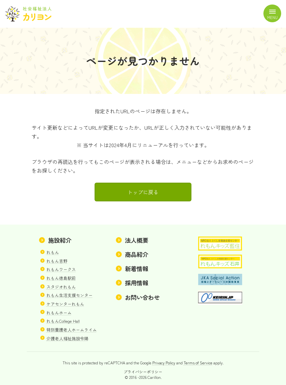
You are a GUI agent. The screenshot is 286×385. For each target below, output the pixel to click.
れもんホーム (59, 312)
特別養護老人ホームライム (71, 330)
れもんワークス (61, 270)
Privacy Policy (163, 363)
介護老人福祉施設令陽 (67, 338)
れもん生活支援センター (69, 295)
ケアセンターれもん (65, 304)
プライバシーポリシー (143, 371)
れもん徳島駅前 (61, 278)
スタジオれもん (61, 287)
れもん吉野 (56, 261)
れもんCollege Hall (63, 321)
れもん (52, 252)
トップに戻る (143, 192)
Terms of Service (198, 363)
